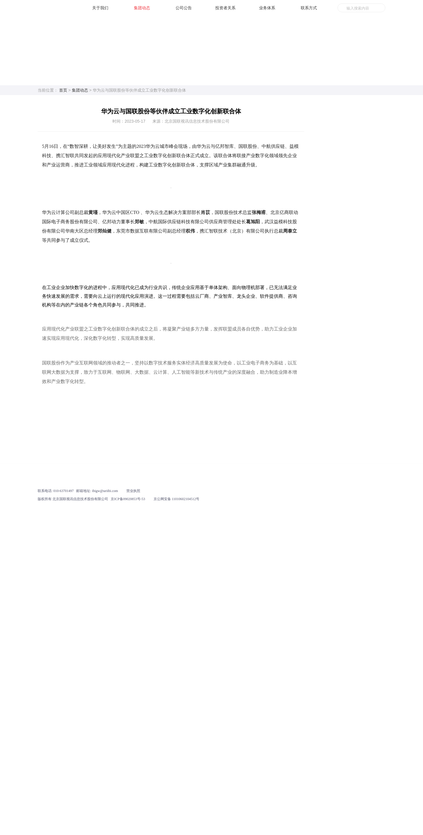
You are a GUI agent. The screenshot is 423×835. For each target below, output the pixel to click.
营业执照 (133, 807)
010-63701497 (63, 807)
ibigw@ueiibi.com (105, 807)
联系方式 (309, 8)
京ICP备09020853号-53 (128, 816)
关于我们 (100, 8)
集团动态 (142, 8)
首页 (63, 90)
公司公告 (184, 8)
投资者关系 (225, 8)
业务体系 (267, 8)
